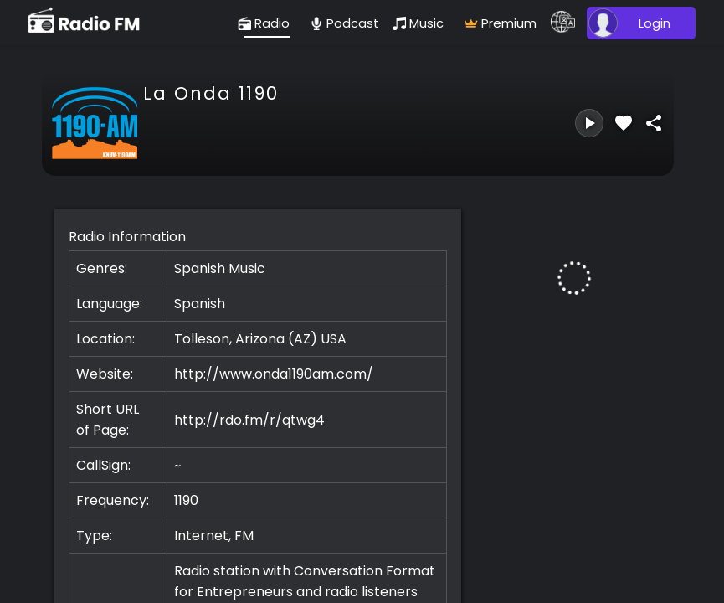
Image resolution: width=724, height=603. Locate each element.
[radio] (267, 23)
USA (334, 338)
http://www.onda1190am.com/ (273, 374)
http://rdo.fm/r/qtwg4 (249, 420)
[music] (422, 23)
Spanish (199, 303)
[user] (638, 23)
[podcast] (344, 23)
